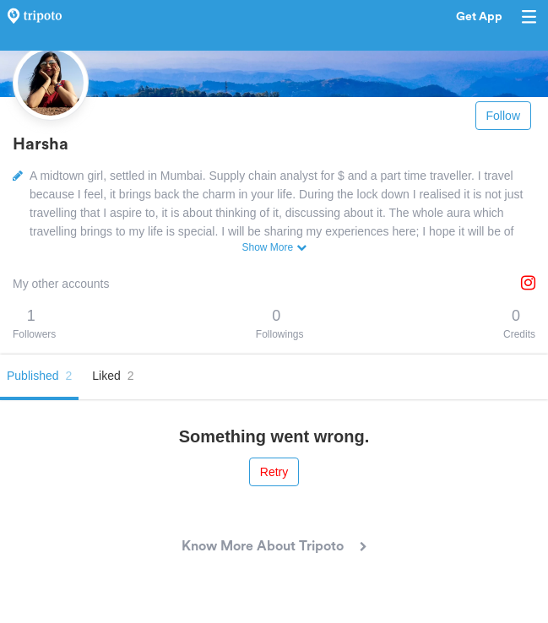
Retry (274, 472)
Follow (503, 115)
